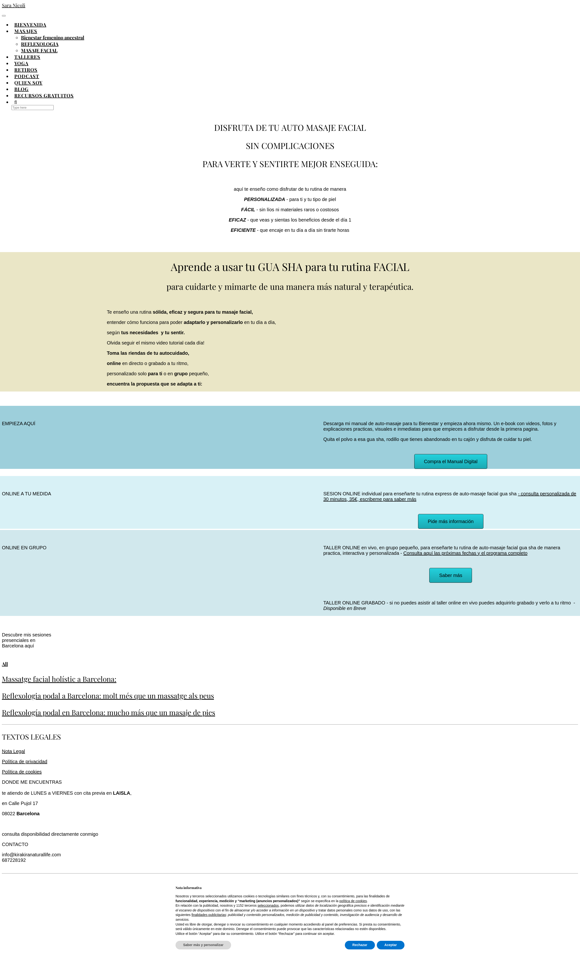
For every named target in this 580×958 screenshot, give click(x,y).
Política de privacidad (24, 761)
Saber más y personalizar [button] (203, 945)
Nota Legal (13, 751)
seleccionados (268, 905)
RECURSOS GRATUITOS (44, 95)
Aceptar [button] (390, 945)
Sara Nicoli (13, 5)
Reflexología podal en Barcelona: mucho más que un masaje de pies (108, 712)
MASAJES (25, 31)
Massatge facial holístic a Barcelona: (59, 679)
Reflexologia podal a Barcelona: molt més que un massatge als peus (108, 695)
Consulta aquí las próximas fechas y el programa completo (465, 553)
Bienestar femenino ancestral (52, 37)
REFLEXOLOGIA (39, 44)
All (5, 664)
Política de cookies (22, 771)
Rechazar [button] (359, 945)
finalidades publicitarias (209, 915)
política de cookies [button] (353, 901)
